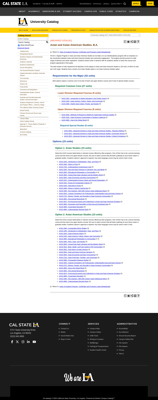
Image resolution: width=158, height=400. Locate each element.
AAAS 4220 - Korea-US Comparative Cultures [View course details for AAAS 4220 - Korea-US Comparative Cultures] (74, 183)
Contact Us (65, 328)
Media (63, 332)
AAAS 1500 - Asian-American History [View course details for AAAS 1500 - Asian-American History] (71, 234)
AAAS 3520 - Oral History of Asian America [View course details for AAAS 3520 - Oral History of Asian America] (73, 249)
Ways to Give (65, 339)
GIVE (150, 4)
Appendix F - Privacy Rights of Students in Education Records (33, 125)
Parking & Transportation (99, 346)
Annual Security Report (127, 336)
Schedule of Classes (59, 30)
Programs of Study (78, 30)
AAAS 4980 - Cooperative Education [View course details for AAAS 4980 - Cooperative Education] (71, 207)
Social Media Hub (67, 336)
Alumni (59, 4)
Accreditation (124, 332)
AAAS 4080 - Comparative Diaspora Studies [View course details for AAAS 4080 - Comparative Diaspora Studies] (73, 260)
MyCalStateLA (85, 4)
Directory (97, 4)
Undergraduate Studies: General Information (30, 93)
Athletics (121, 11)
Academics (34, 11)
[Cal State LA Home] (25, 326)
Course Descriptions (26, 67)
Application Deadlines (40, 30)
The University (24, 78)
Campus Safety (95, 332)
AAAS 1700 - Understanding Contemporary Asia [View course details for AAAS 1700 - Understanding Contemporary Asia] (75, 167)
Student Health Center (98, 350)
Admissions (23, 81)
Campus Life (90, 11)
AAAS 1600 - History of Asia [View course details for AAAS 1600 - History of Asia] (68, 164)
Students (36, 4)
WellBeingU (94, 343)
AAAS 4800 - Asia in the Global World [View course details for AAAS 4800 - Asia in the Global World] (74, 120)
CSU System (123, 343)
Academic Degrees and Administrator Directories (31, 58)
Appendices (23, 129)
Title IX (121, 353)
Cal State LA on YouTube (34, 341)
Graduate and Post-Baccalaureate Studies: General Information (30, 99)
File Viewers (123, 346)
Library (106, 4)
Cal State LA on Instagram (23, 341)
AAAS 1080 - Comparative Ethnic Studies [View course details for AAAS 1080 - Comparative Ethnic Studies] (73, 228)
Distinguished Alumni (26, 54)
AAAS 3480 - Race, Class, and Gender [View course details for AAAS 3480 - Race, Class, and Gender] (72, 242)
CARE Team (94, 336)
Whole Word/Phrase (27, 45)
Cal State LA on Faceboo (12, 341)
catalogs (48, 398)
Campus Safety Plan (126, 339)
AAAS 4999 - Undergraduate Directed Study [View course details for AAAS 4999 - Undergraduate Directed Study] (73, 209)
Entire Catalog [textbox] (23, 39)
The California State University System (32, 107)
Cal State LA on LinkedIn (28, 341)
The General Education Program (30, 70)
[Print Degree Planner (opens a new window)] (125, 41)
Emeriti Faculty (24, 110)
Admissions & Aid (51, 11)
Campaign (134, 11)
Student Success (72, 11)
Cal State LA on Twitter (17, 341)
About (22, 11)
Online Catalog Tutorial (27, 121)
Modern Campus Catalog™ (105, 398)
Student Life (23, 84)
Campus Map (95, 328)
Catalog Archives (129, 30)
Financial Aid (24, 87)
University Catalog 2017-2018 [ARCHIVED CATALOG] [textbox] (110, 35)
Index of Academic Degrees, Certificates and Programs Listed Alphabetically (85, 52)
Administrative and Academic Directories (104, 30)
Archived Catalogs (25, 132)
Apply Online (23, 30)
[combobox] (115, 35)
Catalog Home (24, 51)
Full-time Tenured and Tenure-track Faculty (30, 114)
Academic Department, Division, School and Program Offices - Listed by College (32, 104)
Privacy (121, 350)
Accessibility (123, 328)
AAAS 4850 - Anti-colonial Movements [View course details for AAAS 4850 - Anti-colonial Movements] (71, 199)
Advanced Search (23, 48)
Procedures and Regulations (28, 89)
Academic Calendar (26, 62)
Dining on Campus (96, 339)
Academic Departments (27, 64)
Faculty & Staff (48, 4)
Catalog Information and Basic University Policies (32, 74)
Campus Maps (24, 118)
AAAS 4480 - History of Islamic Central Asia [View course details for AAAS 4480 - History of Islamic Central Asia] (73, 188)
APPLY (136, 4)
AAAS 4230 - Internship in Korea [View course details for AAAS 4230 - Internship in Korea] (70, 186)
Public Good (106, 11)
